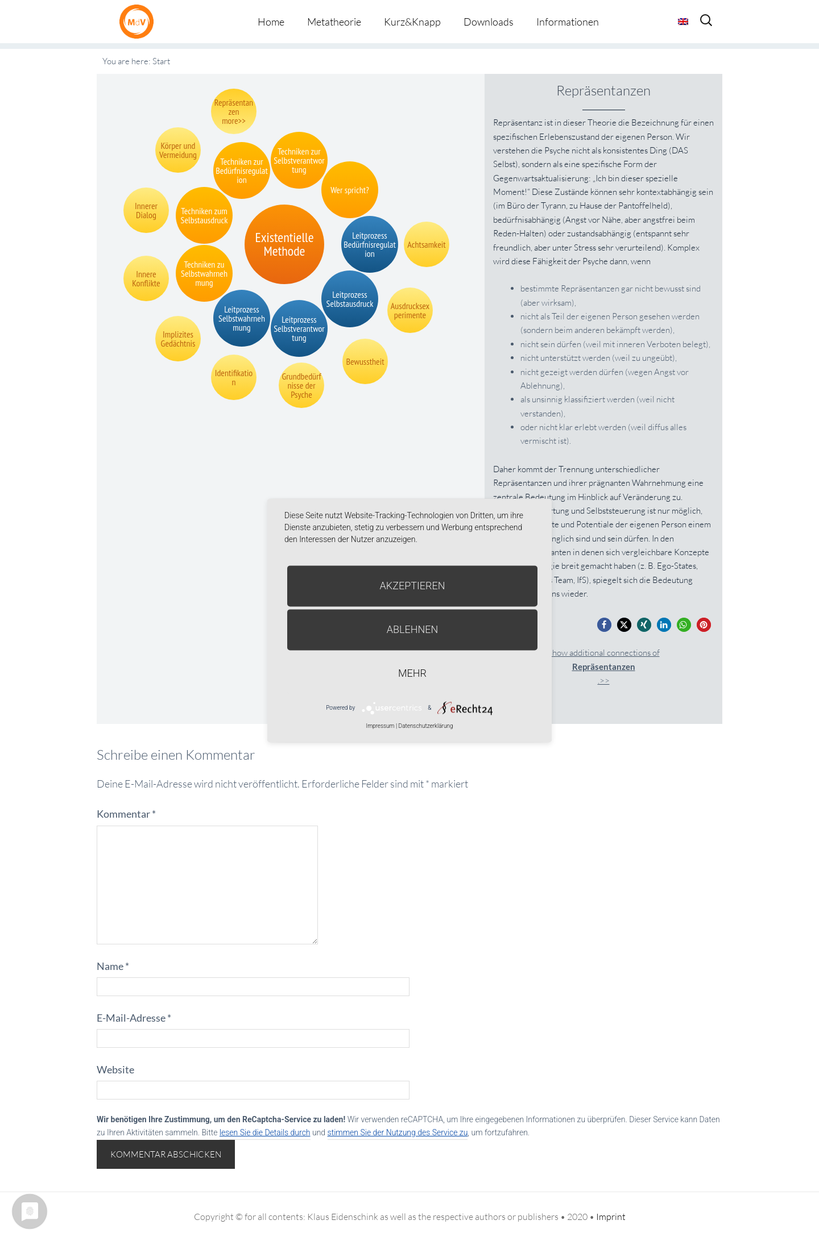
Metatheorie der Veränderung (139, 21)
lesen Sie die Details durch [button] (265, 1132)
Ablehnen (413, 629)
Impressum (380, 726)
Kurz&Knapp (412, 21)
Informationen (567, 21)
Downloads (489, 21)
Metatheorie (334, 21)
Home (271, 21)
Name (113, 966)
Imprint (611, 1216)
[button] (604, 625)
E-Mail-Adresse (134, 1017)
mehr (412, 673)
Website (115, 1069)
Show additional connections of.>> (604, 666)
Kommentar (126, 813)
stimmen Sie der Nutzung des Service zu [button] (398, 1132)
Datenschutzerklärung (426, 726)
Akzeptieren (412, 586)
